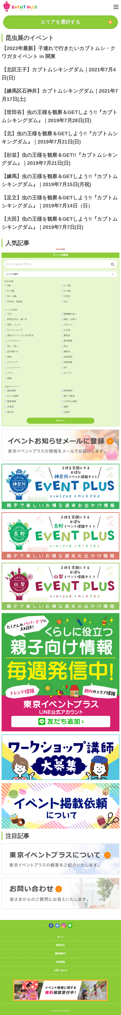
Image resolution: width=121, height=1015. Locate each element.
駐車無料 (66, 390)
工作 (8, 314)
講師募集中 (60, 953)
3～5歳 (9, 291)
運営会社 (60, 945)
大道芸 (9, 406)
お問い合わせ (60, 970)
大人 (64, 301)
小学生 (65, 296)
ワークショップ (14, 330)
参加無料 (10, 390)
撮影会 (65, 351)
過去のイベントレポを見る (19, 335)
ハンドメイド (12, 367)
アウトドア (11, 362)
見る (64, 346)
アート (9, 373)
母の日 (9, 412)
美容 (8, 356)
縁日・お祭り (69, 319)
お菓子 (65, 412)
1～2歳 (66, 285)
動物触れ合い (69, 314)
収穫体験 (66, 362)
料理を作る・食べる (16, 319)
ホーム (60, 936)
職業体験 (10, 401)
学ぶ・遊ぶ (11, 346)
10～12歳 (11, 296)
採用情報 (60, 962)
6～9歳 (66, 291)
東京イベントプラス (19, 7)
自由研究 (66, 356)
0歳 (8, 285)
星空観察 (66, 340)
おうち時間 (11, 396)
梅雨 (64, 406)
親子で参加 (68, 396)
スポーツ (66, 324)
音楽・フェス (12, 324)
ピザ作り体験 (69, 401)
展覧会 (65, 335)
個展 (8, 378)
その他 (65, 330)
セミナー (66, 373)
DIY (64, 367)
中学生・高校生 (14, 301)
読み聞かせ (11, 351)
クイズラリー (12, 340)
